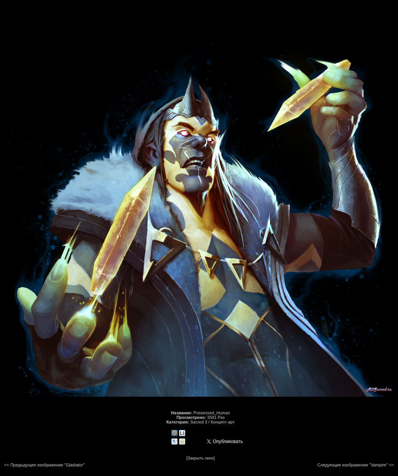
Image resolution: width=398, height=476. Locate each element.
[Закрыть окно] (200, 458)
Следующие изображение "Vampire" (352, 465)
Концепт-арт (223, 422)
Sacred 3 (198, 422)
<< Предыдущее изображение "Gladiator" (44, 465)
